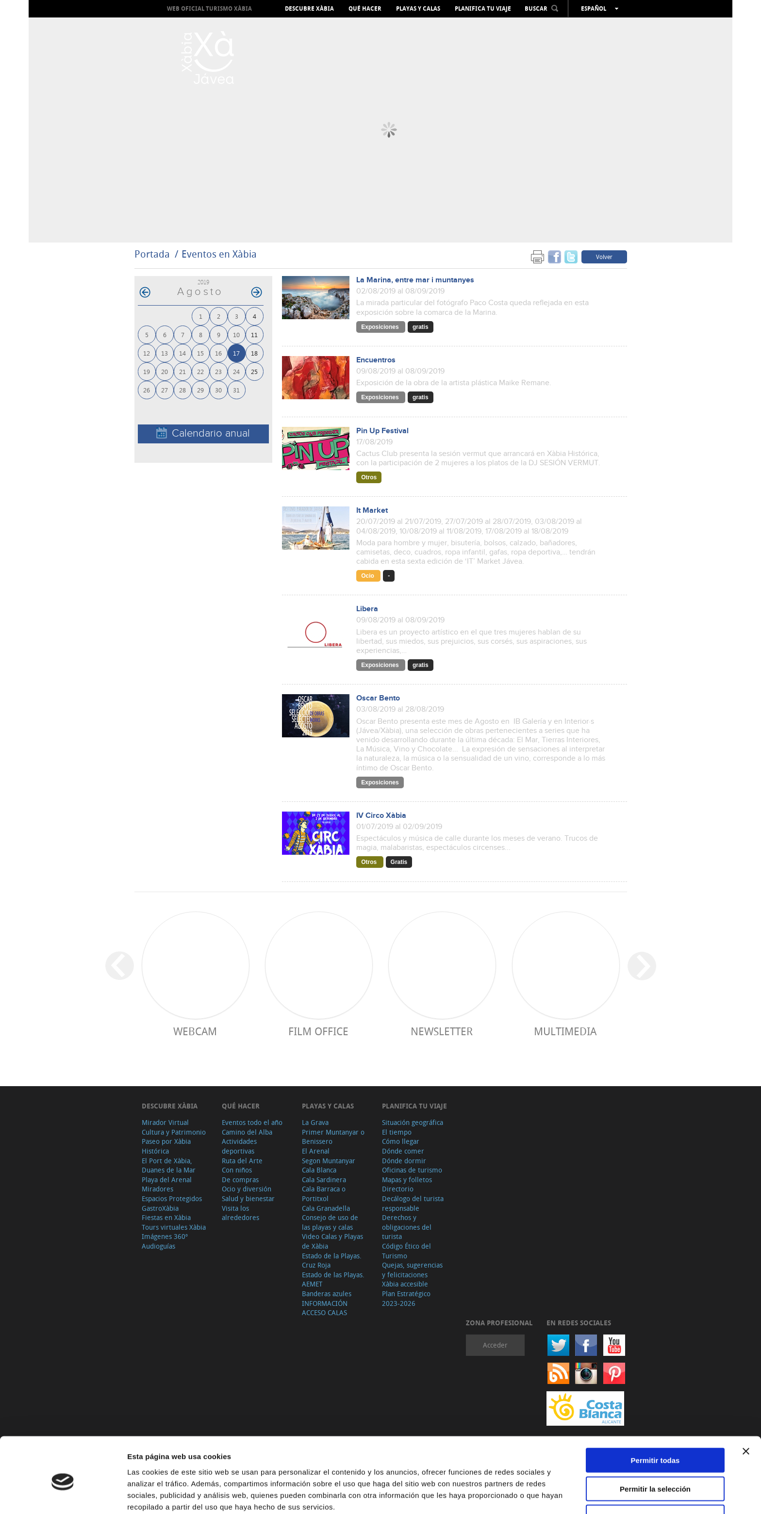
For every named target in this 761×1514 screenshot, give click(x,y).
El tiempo (397, 1132)
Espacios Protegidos (172, 1198)
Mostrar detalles (525, 1495)
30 (218, 390)
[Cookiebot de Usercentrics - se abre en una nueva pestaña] (62, 1495)
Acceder (495, 1345)
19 (146, 371)
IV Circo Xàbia (381, 815)
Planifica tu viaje (483, 9)
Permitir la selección (655, 1446)
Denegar (655, 1474)
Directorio (398, 1188)
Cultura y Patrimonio (174, 1132)
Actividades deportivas (239, 1146)
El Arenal (316, 1151)
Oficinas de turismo (412, 1169)
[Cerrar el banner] (746, 1408)
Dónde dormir (404, 1160)
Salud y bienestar (248, 1198)
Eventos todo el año (252, 1122)
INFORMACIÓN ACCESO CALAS (324, 1308)
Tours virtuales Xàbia (174, 1227)
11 (254, 334)
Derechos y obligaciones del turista (406, 1227)
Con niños (237, 1169)
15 (200, 353)
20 (164, 371)
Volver (604, 256)
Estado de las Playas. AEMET (333, 1279)
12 (146, 353)
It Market (372, 510)
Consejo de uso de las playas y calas (330, 1222)
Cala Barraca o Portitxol (324, 1193)
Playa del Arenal (167, 1179)
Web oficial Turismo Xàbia (209, 8)
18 (254, 353)
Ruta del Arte (242, 1160)
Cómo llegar (400, 1141)
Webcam (195, 1031)
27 (164, 390)
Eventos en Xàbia (219, 253)
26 (146, 390)
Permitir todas (655, 1417)
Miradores (157, 1188)
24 (236, 371)
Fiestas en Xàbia (166, 1217)
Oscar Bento (378, 698)
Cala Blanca (319, 1169)
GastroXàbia (160, 1208)
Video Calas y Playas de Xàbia (332, 1241)
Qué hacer (364, 9)
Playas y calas (418, 9)
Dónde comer (403, 1151)
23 (218, 371)
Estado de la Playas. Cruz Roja (332, 1260)
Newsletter (442, 1031)
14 (182, 353)
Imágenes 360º (165, 1236)
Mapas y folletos (407, 1179)
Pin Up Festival (382, 431)
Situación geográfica (412, 1122)
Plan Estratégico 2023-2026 (406, 1298)
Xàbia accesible (405, 1283)
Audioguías (158, 1246)
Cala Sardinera (324, 1179)
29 (200, 390)
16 (218, 353)
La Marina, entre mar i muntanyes (415, 280)
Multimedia (565, 1031)
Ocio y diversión (246, 1188)
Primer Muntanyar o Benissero (333, 1136)
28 (182, 390)
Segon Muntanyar (328, 1160)
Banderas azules (326, 1293)
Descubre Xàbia (309, 9)
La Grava (315, 1122)
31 (236, 390)
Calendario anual (203, 433)
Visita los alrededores (240, 1213)
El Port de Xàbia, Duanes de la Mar (169, 1165)
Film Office (318, 1031)
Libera (367, 609)
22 (200, 371)
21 (182, 371)
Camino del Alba (247, 1132)
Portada (152, 253)
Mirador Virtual (165, 1122)
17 (236, 353)
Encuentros (376, 360)
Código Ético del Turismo (406, 1250)
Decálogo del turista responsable (413, 1203)
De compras (240, 1179)
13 (164, 353)
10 (236, 334)
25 (254, 371)
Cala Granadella (326, 1208)
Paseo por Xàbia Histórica (166, 1146)
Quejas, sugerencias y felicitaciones (412, 1269)
